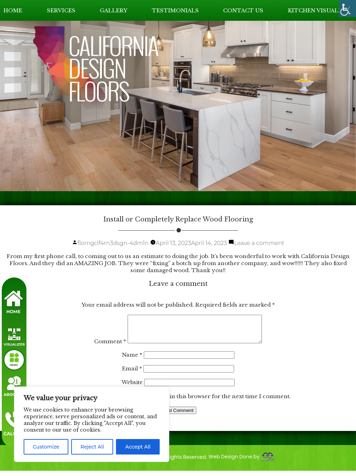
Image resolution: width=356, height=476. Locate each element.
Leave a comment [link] (259, 243)
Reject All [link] (92, 447)
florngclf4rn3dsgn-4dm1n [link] (113, 243)
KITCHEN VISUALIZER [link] (320, 10)
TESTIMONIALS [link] (175, 10)
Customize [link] (46, 447)
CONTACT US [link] (243, 10)
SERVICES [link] (61, 10)
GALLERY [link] (113, 10)
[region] (91, 424)
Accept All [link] (138, 447)
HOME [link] (13, 10)
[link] (347, 8)
